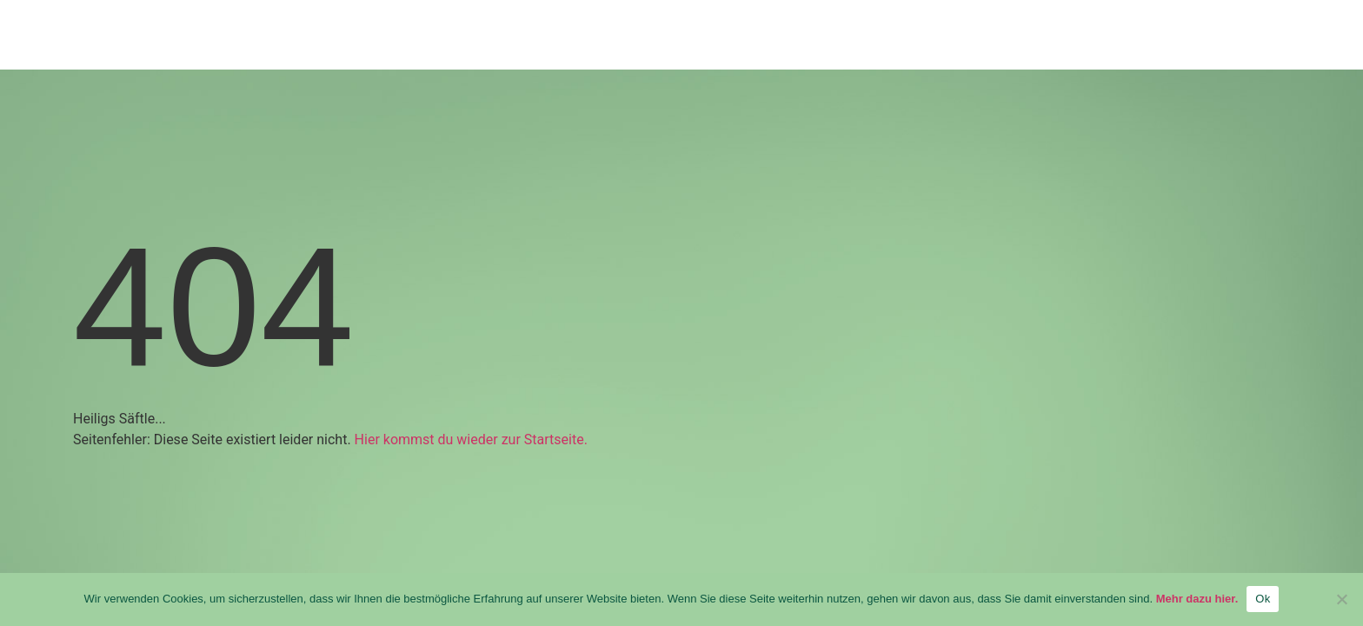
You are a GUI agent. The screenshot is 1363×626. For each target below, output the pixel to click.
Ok (1262, 598)
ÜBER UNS (922, 37)
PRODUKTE (775, 37)
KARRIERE (1065, 37)
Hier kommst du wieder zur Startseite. (471, 439)
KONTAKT (1201, 37)
